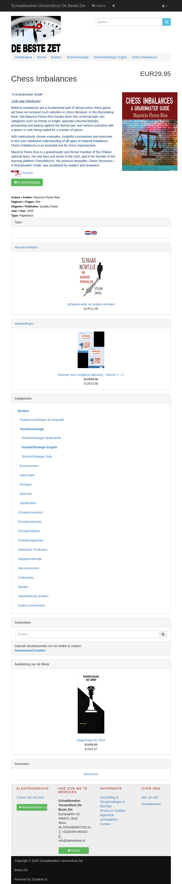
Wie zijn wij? (150, 797)
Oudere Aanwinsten (31, 605)
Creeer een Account (30, 797)
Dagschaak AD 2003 (91, 740)
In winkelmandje (27, 182)
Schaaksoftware (29, 531)
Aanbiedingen (24, 323)
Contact (105, 824)
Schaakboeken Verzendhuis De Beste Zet (48, 6)
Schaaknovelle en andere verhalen (91, 304)
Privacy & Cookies (112, 810)
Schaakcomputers (30, 512)
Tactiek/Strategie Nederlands (39, 438)
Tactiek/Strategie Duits (35, 456)
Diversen (25, 494)
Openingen (26, 475)
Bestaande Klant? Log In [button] (33, 807)
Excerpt (27, 172)
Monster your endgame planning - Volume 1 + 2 (91, 375)
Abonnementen (28, 568)
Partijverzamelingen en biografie (41, 420)
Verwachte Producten (32, 549)
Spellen (23, 587)
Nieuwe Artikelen (26, 247)
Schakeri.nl (39, 879)
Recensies (91, 774)
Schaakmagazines (30, 540)
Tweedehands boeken (33, 596)
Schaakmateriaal (29, 521)
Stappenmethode (30, 559)
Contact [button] (73, 850)
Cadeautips (26, 577)
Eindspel (25, 484)
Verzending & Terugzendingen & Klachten (112, 802)
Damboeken (27, 503)
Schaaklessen (151, 804)
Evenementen (28, 466)
